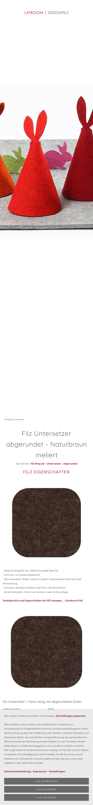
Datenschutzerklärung (17, 771)
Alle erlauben (46, 797)
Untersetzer (54, 463)
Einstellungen (57, 771)
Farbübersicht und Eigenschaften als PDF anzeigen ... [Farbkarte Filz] (43, 600)
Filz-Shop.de (37, 463)
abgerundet (70, 463)
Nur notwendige (47, 781)
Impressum (40, 771)
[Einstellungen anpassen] (70, 715)
